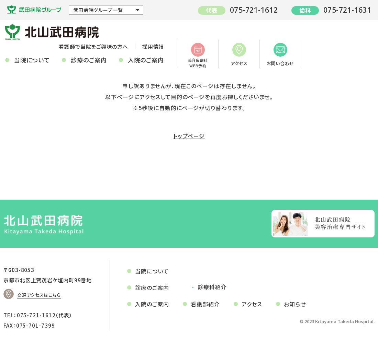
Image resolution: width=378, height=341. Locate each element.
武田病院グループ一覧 (98, 10)
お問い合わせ (280, 55)
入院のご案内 (146, 60)
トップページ (189, 136)
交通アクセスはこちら (39, 295)
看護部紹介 (205, 304)
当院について (32, 60)
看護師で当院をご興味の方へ (93, 46)
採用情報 (153, 46)
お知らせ (295, 304)
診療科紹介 (212, 287)
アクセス (239, 55)
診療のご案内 (89, 60)
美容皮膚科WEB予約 (198, 55)
